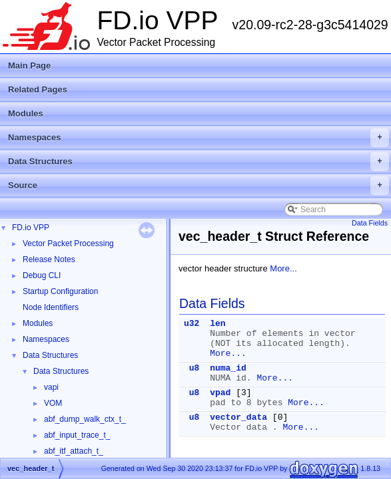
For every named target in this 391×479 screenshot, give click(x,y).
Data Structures (198, 161)
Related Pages (37, 89)
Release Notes (49, 259)
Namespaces (198, 137)
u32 (191, 324)
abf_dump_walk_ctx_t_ (85, 419)
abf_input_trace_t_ (77, 435)
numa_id (228, 368)
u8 (194, 368)
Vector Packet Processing (68, 243)
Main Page (29, 66)
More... (283, 268)
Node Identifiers (51, 307)
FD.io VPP (30, 227)
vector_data (238, 417)
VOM (53, 403)
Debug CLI (42, 275)
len (217, 324)
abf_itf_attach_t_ (73, 451)
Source (198, 185)
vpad (220, 393)
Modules (25, 113)
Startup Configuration (60, 291)
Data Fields (370, 223)
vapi (51, 387)
